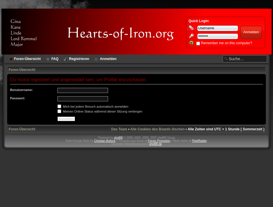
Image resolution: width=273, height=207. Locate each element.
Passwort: (17, 98)
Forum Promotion (159, 140)
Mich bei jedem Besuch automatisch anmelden (92, 106)
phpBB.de (155, 144)
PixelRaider (199, 140)
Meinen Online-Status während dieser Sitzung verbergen (99, 111)
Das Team (119, 129)
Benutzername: (21, 90)
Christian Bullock (104, 140)
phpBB (118, 137)
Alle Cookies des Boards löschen (157, 129)
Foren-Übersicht (22, 70)
